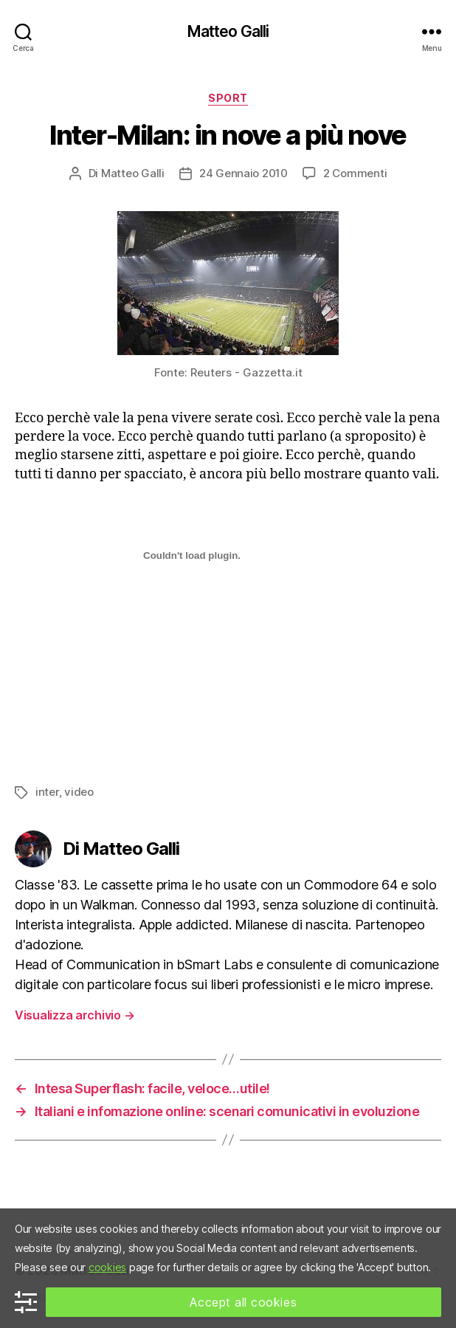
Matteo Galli (228, 31)
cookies (107, 1267)
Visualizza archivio (74, 1015)
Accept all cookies (243, 1302)
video (79, 792)
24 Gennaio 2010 (243, 173)
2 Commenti (355, 173)
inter (47, 792)
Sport (228, 98)
